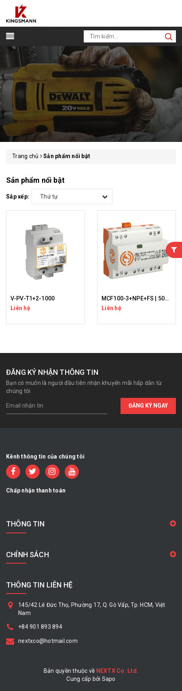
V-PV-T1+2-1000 (33, 298)
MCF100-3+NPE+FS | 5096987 (141, 298)
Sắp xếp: (17, 196)
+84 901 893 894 (40, 626)
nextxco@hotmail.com (48, 641)
